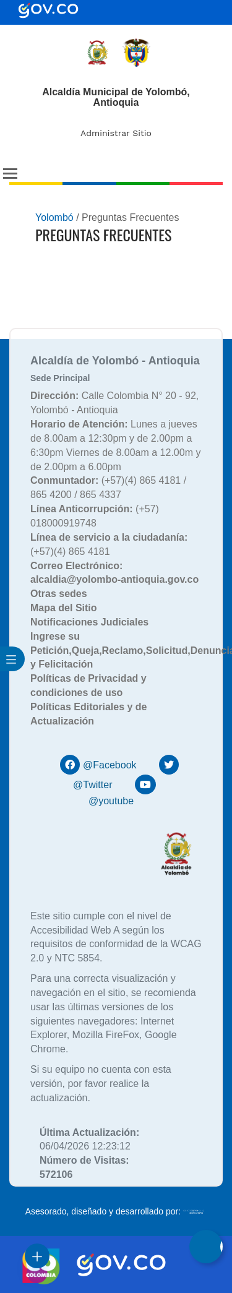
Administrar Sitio (116, 133)
